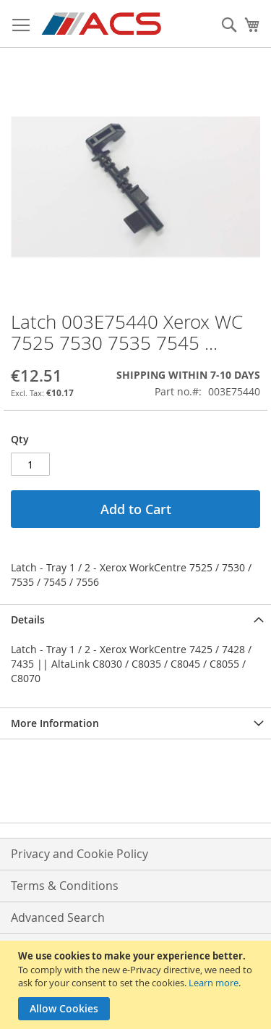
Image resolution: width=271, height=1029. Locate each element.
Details (28, 619)
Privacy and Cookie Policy (79, 854)
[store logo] (102, 24)
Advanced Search (58, 917)
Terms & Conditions (65, 886)
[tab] (135, 619)
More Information (55, 723)
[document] (137, 984)
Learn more (213, 982)
